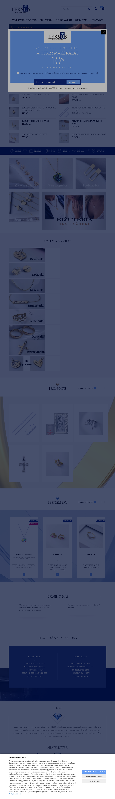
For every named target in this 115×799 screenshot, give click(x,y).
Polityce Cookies (15, 794)
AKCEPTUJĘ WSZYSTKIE (94, 771)
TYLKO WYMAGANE (94, 776)
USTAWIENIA (94, 781)
